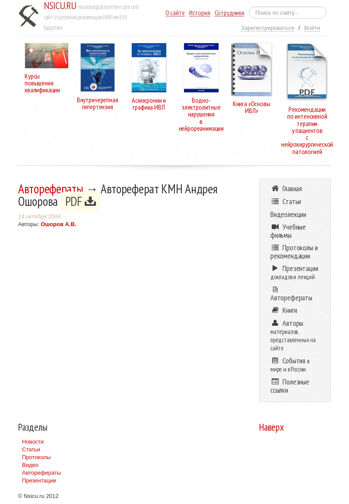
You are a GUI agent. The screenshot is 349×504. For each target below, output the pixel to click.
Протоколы (36, 457)
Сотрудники (229, 12)
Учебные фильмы (288, 231)
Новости (33, 441)
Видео (30, 465)
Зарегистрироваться (267, 28)
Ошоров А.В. (58, 224)
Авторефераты (50, 188)
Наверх (271, 427)
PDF (80, 201)
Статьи (31, 449)
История (199, 12)
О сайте (175, 12)
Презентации (39, 480)
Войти (312, 28)
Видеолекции (288, 214)
